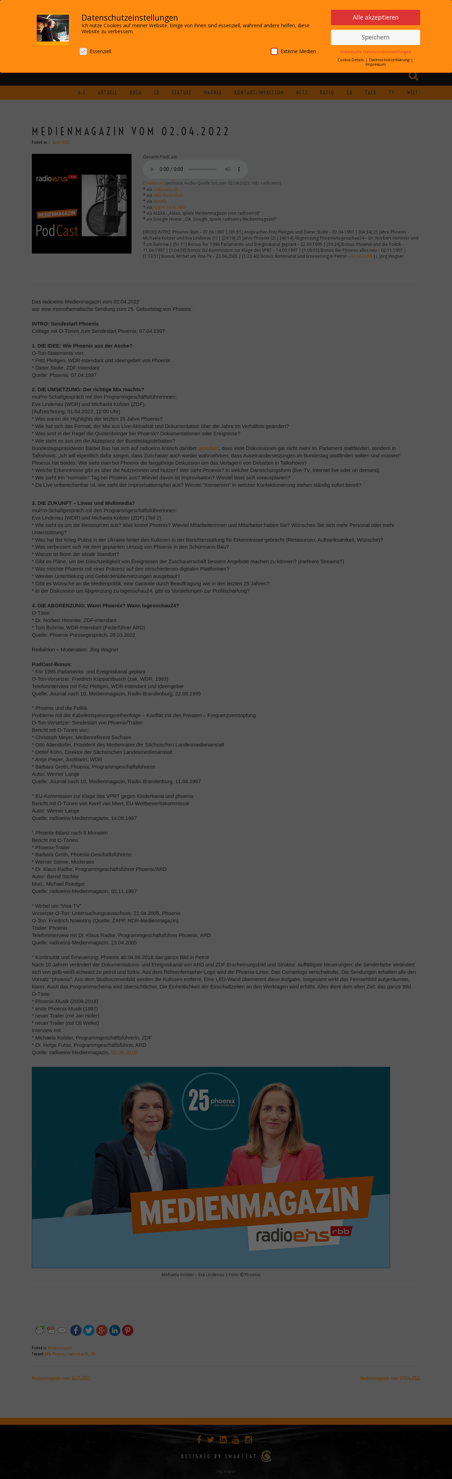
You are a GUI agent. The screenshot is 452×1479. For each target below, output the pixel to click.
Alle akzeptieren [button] (376, 15)
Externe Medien (293, 49)
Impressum (376, 62)
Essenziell (95, 49)
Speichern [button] (376, 35)
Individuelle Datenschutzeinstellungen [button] (375, 50)
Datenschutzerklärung (389, 58)
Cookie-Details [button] (351, 58)
